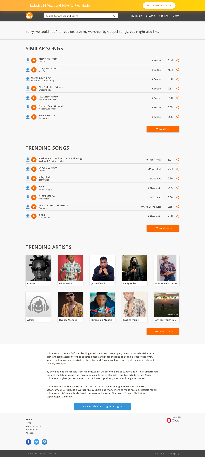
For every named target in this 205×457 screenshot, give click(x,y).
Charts (150, 16)
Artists (164, 16)
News (28, 422)
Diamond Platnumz (166, 283)
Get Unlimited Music (159, 5)
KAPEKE (31, 283)
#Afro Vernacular (151, 206)
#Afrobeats (155, 188)
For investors (32, 429)
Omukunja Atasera (101, 319)
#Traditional (154, 159)
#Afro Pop (156, 178)
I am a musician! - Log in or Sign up (102, 406)
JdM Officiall (98, 283)
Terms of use (158, 453)
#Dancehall (155, 169)
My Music (136, 16)
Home (29, 419)
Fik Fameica (65, 283)
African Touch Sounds (166, 319)
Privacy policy (173, 453)
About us (30, 432)
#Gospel (157, 60)
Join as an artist (33, 426)
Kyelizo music (131, 319)
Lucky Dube (129, 283)
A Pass (30, 319)
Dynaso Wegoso (68, 319)
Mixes (176, 16)
